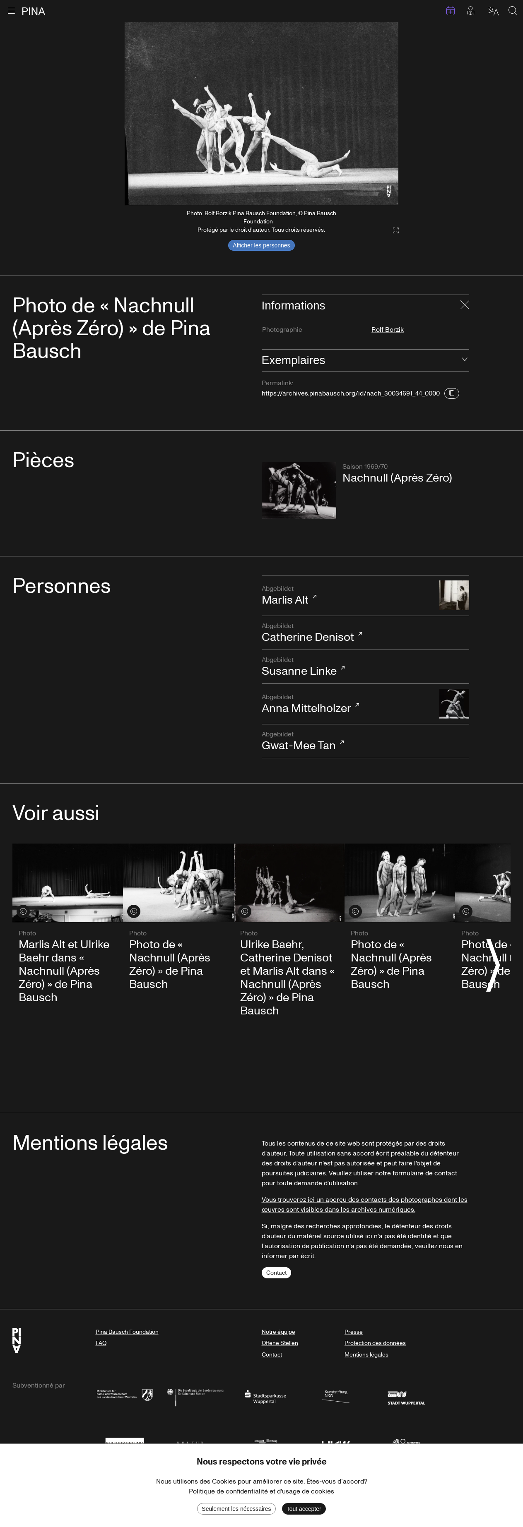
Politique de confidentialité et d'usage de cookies (261, 1491)
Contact (276, 1273)
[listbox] (262, 113)
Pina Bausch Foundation (127, 1332)
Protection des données (375, 1343)
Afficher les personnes (261, 245)
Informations (293, 305)
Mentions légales (366, 1355)
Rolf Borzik (387, 329)
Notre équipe (278, 1332)
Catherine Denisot (346, 633)
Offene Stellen (280, 1343)
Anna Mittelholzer (346, 704)
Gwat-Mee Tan (346, 741)
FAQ (101, 1343)
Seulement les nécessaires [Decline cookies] (236, 1508)
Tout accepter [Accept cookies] (304, 1508)
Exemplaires (293, 360)
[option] (262, 113)
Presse (354, 1332)
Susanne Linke (346, 667)
